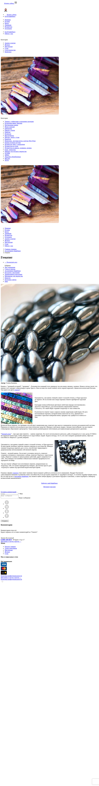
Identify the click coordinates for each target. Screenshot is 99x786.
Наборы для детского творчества (16, 151)
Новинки (8, 20)
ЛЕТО (7, 160)
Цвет (6, 281)
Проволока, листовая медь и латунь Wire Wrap (20, 141)
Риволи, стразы (10, 130)
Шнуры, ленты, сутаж (12, 137)
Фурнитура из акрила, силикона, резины (18, 148)
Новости (7, 278)
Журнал (7, 45)
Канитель (8, 139)
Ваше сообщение (26, 498)
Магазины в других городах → (11, 542)
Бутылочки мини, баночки (13, 123)
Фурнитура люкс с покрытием (15, 144)
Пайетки (7, 132)
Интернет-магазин (49, 487)
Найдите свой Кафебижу (49, 483)
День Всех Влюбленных (13, 157)
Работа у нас (9, 33)
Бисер (7, 23)
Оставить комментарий (8, 492)
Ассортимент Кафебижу (13, 271)
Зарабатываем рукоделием (13, 274)
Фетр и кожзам (10, 127)
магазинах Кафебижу (22, 476)
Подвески (8, 134)
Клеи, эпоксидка (10, 150)
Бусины (7, 21)
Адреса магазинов (11, 549)
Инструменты (9, 135)
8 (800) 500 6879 (6, 540)
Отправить (5, 521)
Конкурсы (8, 52)
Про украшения (10, 267)
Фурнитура (8, 27)
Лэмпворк (8, 25)
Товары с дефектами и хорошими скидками (19, 121)
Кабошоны (8, 128)
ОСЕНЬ (7, 153)
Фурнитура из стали (11, 146)
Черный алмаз (6, 434)
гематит (17, 390)
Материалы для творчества (14, 276)
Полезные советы (10, 279)
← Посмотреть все (11, 262)
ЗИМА (7, 155)
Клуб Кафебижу (10, 16)
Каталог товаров (10, 547)
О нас (6, 48)
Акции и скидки (10, 43)
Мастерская (9, 46)
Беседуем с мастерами (12, 272)
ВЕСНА (7, 158)
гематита (15, 473)
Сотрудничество (10, 50)
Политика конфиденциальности (11, 576)
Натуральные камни (11, 125)
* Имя (21, 494)
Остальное (8, 28)
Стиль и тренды (10, 269)
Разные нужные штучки (13, 142)
